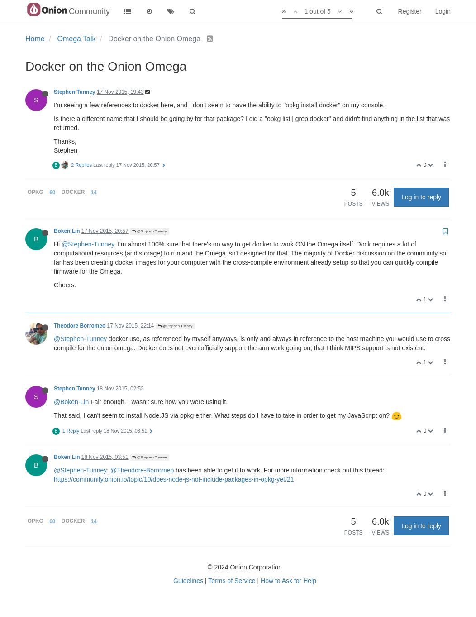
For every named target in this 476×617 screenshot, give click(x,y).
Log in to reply (421, 197)
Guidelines (188, 580)
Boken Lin (67, 231)
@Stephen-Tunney (88, 244)
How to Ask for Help (288, 580)
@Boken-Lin (71, 401)
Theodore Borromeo (79, 326)
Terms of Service (231, 580)
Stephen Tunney (74, 92)
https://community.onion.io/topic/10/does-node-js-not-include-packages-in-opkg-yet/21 (174, 479)
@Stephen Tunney (149, 231)
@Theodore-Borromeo (142, 470)
